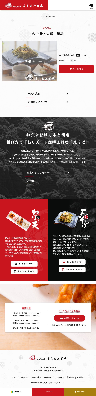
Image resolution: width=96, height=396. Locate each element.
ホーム (14, 377)
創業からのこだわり (38, 173)
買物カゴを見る (81, 391)
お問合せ (80, 377)
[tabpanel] (29, 61)
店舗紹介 (70, 377)
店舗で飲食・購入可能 (26, 271)
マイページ (49, 391)
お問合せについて (38, 102)
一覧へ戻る (34, 94)
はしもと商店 (44, 16)
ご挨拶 (30, 181)
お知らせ (24, 377)
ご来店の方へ (35, 377)
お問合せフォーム (71, 318)
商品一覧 (51, 16)
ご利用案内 (59, 377)
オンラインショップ (26, 264)
